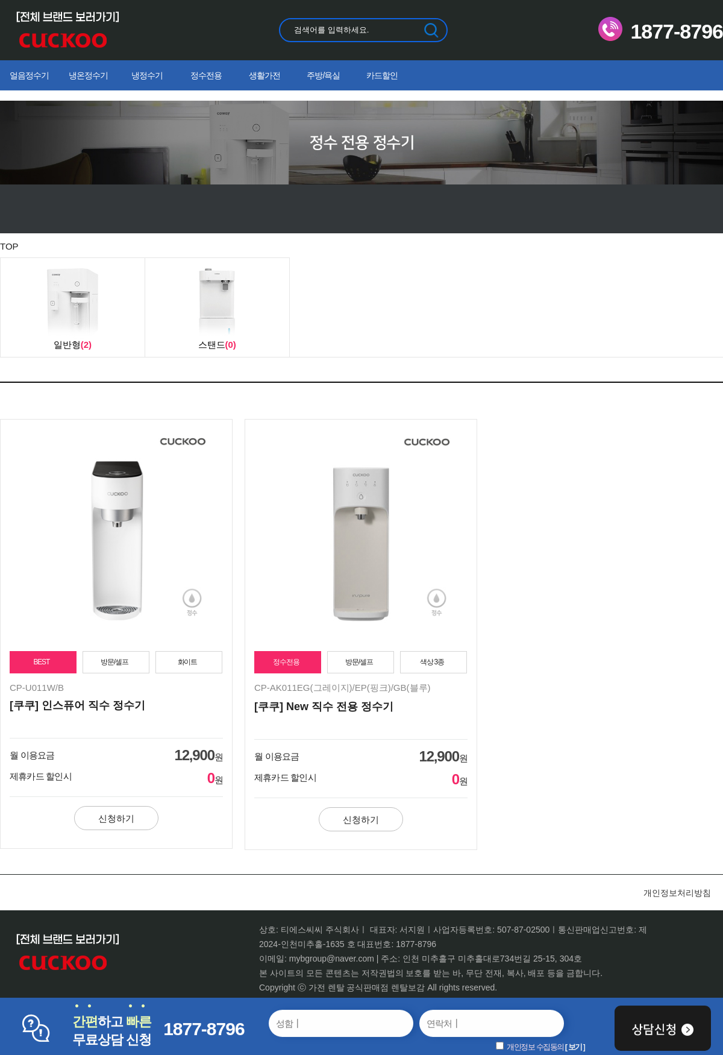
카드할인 (382, 75)
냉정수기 (147, 75)
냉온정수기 (88, 75)
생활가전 (264, 75)
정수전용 (206, 75)
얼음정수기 (29, 75)
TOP (9, 246)
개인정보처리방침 (677, 893)
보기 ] (576, 1046)
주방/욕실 (323, 75)
